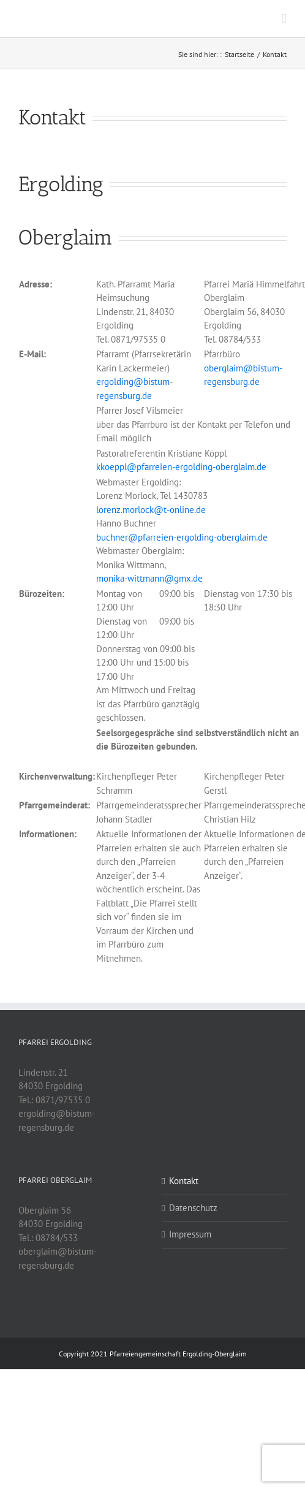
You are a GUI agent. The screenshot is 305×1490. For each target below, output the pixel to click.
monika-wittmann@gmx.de (149, 578)
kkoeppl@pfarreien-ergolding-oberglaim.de (181, 467)
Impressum (190, 1234)
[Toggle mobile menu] (284, 18)
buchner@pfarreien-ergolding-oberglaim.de (182, 537)
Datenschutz (193, 1208)
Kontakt (183, 1181)
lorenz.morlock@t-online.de (151, 509)
